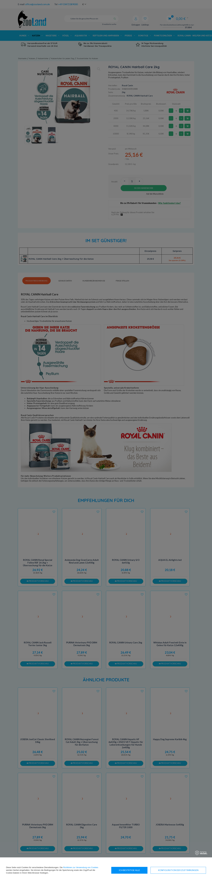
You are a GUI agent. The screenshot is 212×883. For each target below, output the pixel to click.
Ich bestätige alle (187, 870)
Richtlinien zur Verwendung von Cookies (80, 867)
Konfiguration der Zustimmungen (139, 870)
